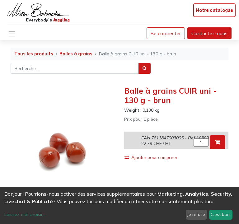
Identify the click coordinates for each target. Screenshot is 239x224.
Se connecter (166, 33)
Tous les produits (33, 54)
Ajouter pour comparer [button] (150, 157)
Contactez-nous (209, 33)
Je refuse (196, 214)
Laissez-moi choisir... (24, 214)
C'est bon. (221, 214)
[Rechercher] (144, 68)
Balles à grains (75, 54)
